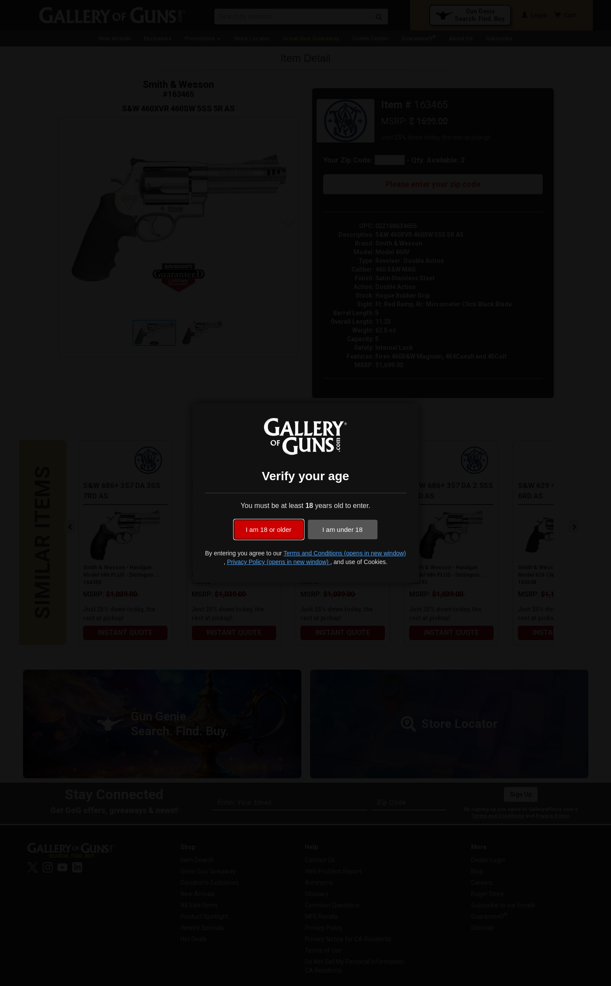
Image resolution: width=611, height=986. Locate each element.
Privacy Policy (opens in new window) (278, 561)
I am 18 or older (268, 529)
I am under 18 (342, 529)
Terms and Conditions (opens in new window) (345, 553)
